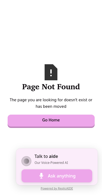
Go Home (51, 121)
